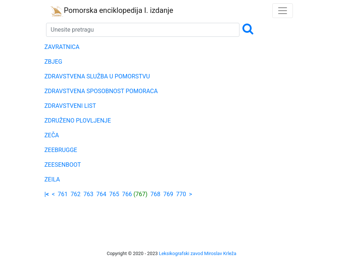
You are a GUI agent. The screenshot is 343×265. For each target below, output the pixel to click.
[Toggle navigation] (282, 10)
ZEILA (52, 179)
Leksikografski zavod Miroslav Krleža (197, 253)
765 (114, 194)
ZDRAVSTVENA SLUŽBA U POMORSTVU (97, 76)
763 (89, 194)
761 (63, 194)
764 (101, 194)
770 (181, 194)
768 (155, 194)
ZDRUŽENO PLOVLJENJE (78, 120)
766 (127, 194)
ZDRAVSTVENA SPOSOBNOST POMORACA (101, 91)
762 (76, 194)
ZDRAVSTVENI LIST (70, 105)
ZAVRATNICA (62, 46)
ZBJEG (53, 61)
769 (168, 194)
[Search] (143, 30)
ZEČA (52, 135)
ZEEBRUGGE (61, 149)
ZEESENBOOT (63, 164)
